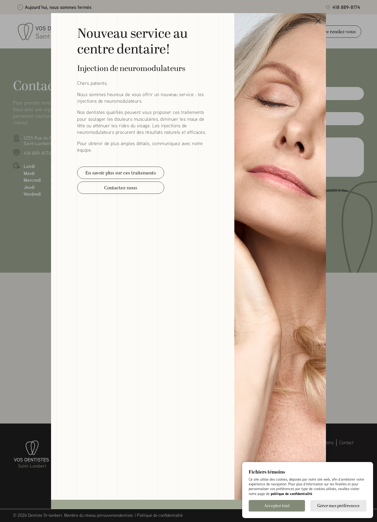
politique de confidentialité (291, 493)
